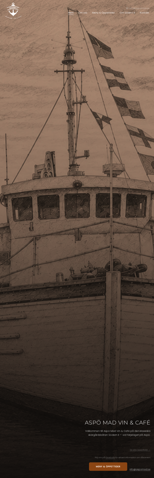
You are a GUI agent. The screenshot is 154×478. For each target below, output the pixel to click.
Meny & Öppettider (103, 12)
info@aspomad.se (140, 469)
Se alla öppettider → (140, 450)
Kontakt (144, 12)
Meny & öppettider (108, 466)
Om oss (82, 12)
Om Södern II (127, 12)
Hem (71, 12)
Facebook (110, 457)
